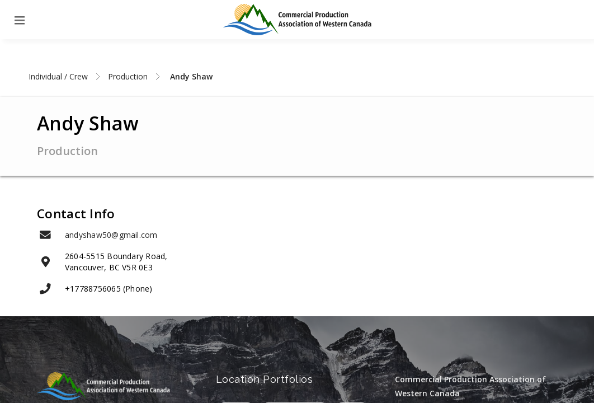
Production (128, 76)
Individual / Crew (58, 76)
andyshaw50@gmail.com (111, 234)
